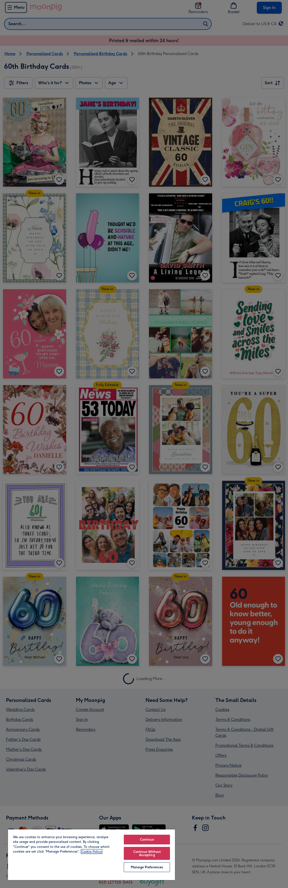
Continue (147, 839)
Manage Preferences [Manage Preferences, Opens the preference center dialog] (147, 867)
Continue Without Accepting (147, 853)
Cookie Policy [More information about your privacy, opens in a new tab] (91, 851)
